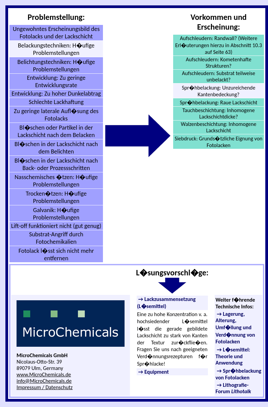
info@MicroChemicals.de (44, 381)
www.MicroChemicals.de (44, 374)
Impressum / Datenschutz (45, 387)
